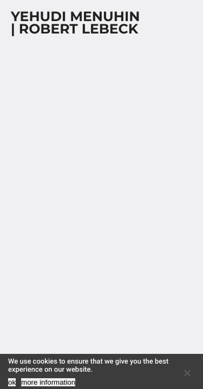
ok (12, 382)
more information (48, 382)
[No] (186, 372)
